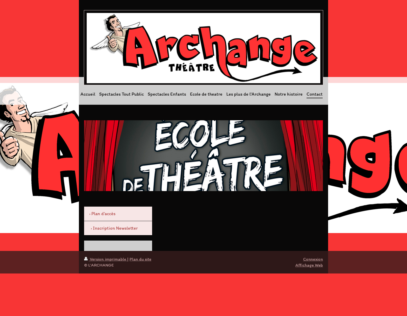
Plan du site (140, 259)
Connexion (313, 259)
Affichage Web (309, 265)
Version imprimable (105, 259)
